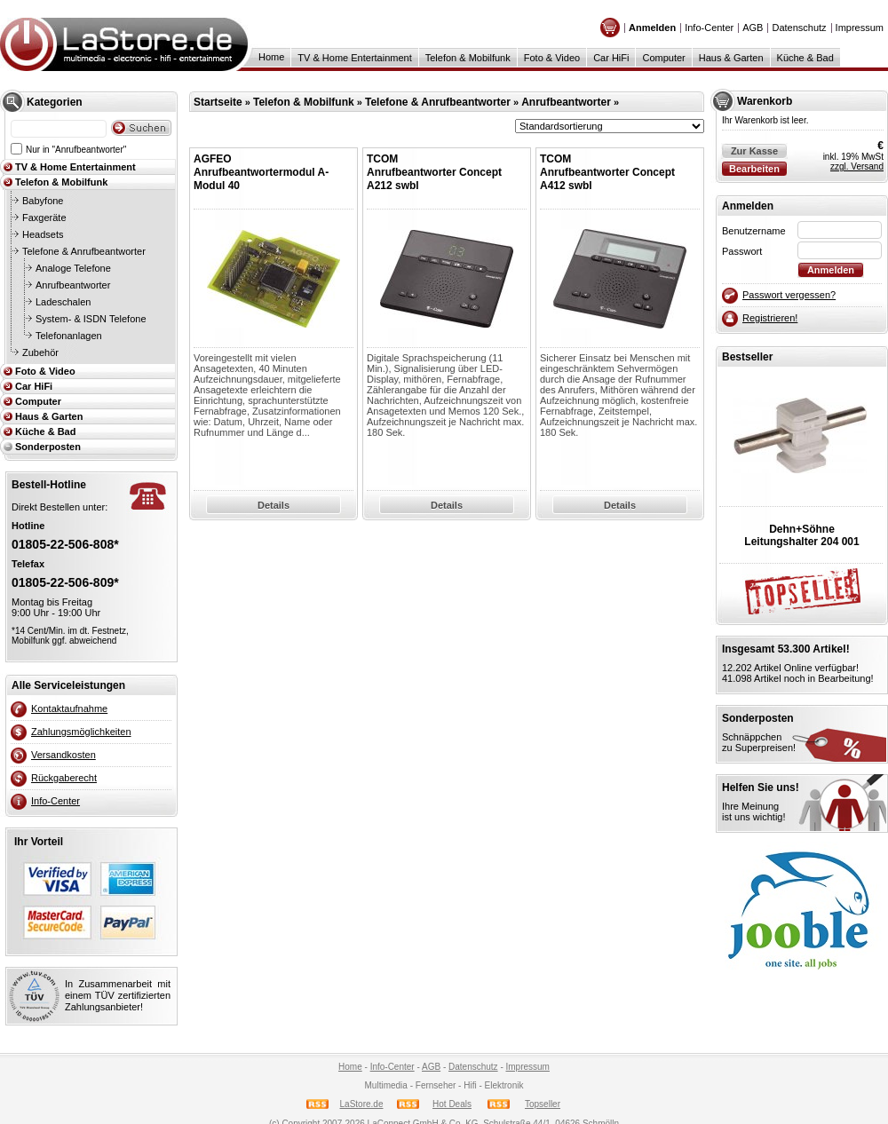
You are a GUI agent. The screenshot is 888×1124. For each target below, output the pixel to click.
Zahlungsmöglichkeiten (81, 731)
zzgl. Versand (857, 166)
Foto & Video (552, 57)
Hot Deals (452, 1104)
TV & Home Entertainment (354, 57)
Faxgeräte (44, 217)
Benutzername (754, 231)
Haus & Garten (731, 57)
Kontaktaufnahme (69, 708)
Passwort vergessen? (789, 294)
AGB (752, 27)
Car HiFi (611, 57)
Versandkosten (63, 754)
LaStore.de (362, 1104)
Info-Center (709, 27)
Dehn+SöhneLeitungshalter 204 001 (801, 535)
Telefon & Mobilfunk (468, 57)
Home (271, 56)
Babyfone (42, 200)
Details (273, 505)
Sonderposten (48, 446)
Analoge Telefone (73, 268)
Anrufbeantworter (73, 285)
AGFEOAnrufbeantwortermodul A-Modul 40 (261, 172)
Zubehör (40, 352)
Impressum (860, 27)
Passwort (742, 251)
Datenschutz (799, 27)
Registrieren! (769, 318)
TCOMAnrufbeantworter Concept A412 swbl (607, 172)
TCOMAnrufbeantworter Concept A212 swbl (434, 172)
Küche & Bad (805, 57)
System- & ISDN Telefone (91, 318)
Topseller (542, 1104)
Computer (663, 57)
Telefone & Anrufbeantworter (84, 251)
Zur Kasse (754, 151)
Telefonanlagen (69, 335)
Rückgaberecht (64, 777)
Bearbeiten (754, 168)
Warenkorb (764, 101)
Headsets (42, 234)
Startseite (218, 102)
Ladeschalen (63, 302)
